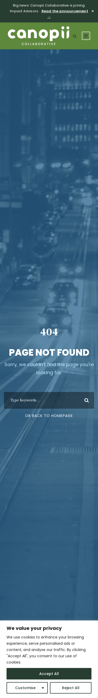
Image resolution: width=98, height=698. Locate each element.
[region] (49, 659)
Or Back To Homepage (49, 415)
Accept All (49, 673)
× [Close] (92, 11)
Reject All (70, 687)
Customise (25, 687)
